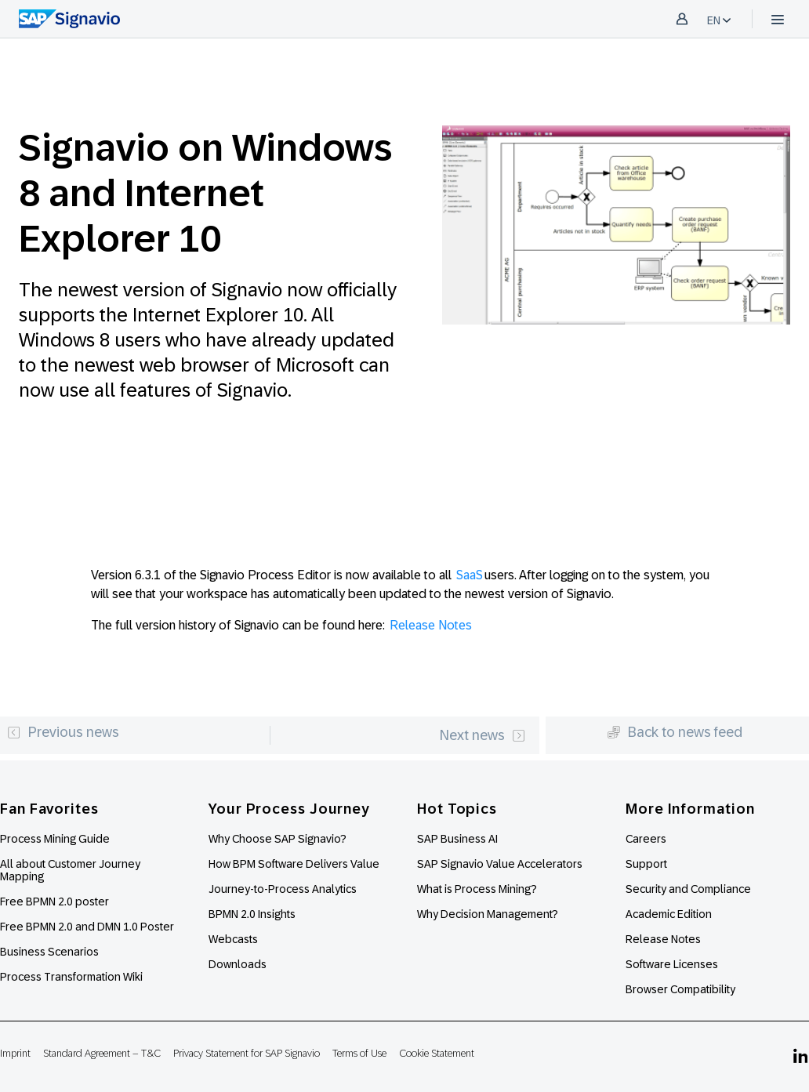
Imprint (15, 1053)
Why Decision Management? (487, 914)
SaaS (469, 575)
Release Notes (431, 625)
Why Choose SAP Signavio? (277, 839)
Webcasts (233, 939)
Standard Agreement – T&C (102, 1053)
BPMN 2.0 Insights (252, 914)
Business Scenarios (49, 951)
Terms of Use (359, 1053)
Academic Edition (669, 914)
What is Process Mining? (477, 889)
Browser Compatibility (680, 989)
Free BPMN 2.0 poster (54, 901)
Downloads (238, 964)
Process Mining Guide (55, 839)
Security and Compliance (688, 889)
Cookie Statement (436, 1053)
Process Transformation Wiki (71, 976)
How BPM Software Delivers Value (294, 864)
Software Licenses (672, 964)
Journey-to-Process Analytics (284, 889)
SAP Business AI (457, 839)
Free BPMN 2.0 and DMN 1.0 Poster (87, 926)
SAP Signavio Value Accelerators (499, 864)
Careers (646, 839)
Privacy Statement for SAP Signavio (246, 1053)
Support (646, 864)
